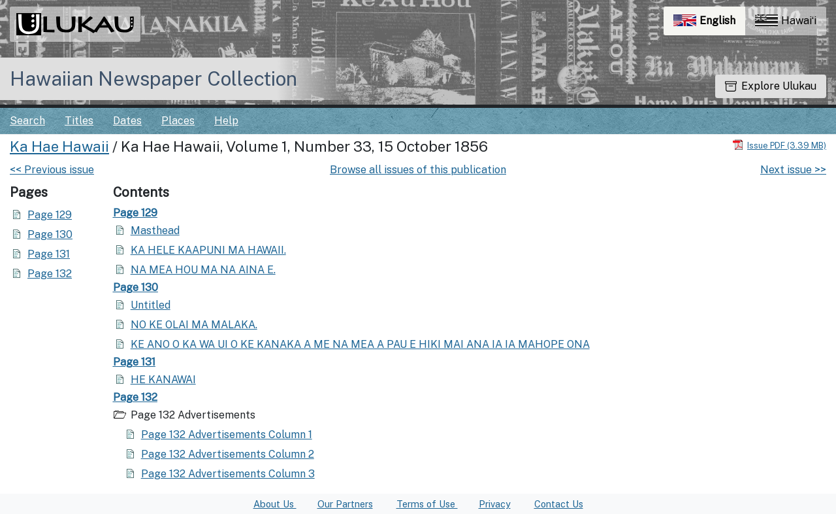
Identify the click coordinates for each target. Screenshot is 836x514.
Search (27, 120)
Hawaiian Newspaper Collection (153, 78)
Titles (79, 120)
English (709, 23)
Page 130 (49, 234)
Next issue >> (793, 169)
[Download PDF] (779, 145)
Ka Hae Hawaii (59, 146)
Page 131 (48, 254)
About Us (275, 503)
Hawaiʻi (785, 20)
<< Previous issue (52, 169)
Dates (127, 120)
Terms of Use (427, 503)
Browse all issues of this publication (418, 169)
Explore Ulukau (770, 86)
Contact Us (558, 503)
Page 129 (49, 215)
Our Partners (345, 503)
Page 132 (49, 273)
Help (226, 120)
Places (178, 120)
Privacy (495, 503)
